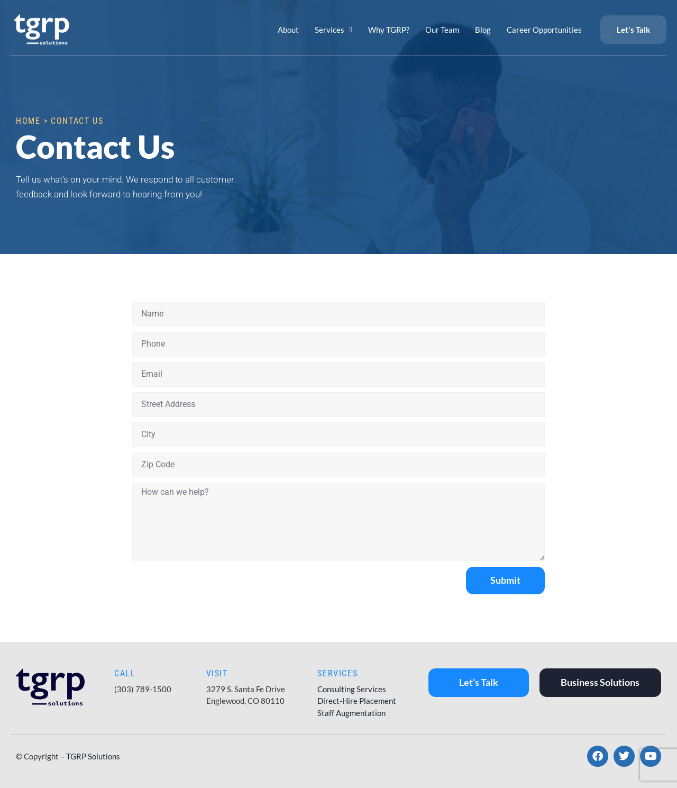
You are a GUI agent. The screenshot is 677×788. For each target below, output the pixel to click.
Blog (483, 29)
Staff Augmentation (351, 713)
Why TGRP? (388, 29)
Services (333, 30)
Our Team (442, 29)
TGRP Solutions (93, 756)
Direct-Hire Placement (356, 700)
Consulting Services (351, 689)
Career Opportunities (544, 29)
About (288, 29)
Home (28, 121)
